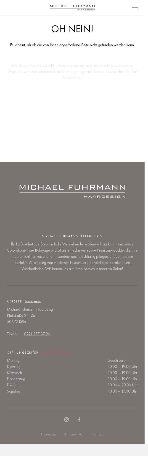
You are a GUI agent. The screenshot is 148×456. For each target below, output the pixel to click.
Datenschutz (74, 434)
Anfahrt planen (33, 301)
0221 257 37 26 (37, 333)
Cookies (98, 434)
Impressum (48, 434)
